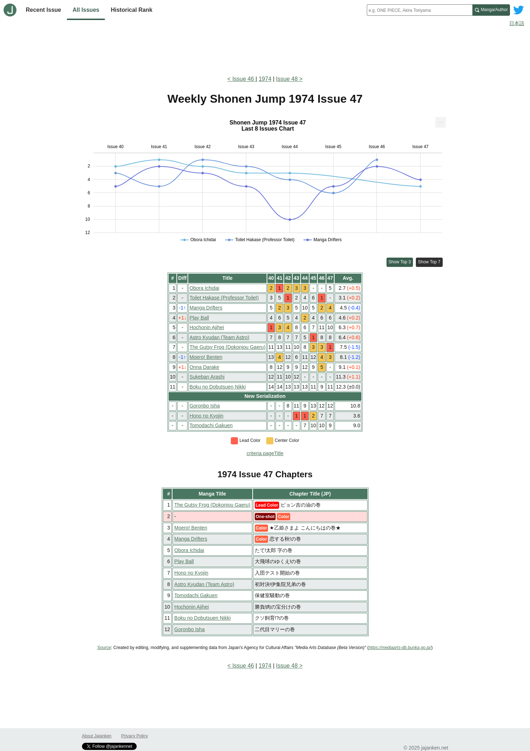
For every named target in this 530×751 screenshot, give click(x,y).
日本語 (516, 23)
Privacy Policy (134, 735)
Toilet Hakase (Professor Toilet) (223, 298)
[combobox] (419, 10)
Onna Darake (204, 367)
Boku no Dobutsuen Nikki (217, 387)
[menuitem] (440, 122)
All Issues (86, 10)
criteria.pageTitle (265, 453)
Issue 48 (286, 79)
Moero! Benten (205, 357)
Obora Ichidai (204, 288)
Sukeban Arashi (206, 377)
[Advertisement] (265, 49)
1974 (265, 79)
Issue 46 (244, 79)
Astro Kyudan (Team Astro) (219, 337)
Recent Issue (43, 10)
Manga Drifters (205, 308)
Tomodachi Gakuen (211, 425)
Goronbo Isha (204, 406)
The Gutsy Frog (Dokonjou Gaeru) (227, 347)
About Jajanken (97, 735)
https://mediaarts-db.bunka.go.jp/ (400, 647)
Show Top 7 (429, 261)
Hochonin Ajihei (206, 327)
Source (104, 647)
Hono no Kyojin (206, 416)
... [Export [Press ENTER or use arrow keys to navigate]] (440, 121)
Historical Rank (131, 10)
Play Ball (199, 318)
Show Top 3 (400, 261)
